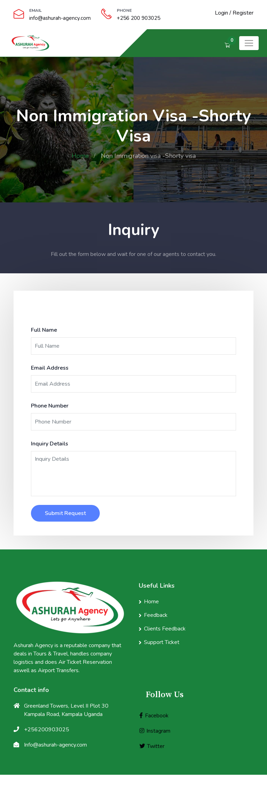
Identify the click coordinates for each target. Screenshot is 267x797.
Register (243, 13)
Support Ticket (161, 642)
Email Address (49, 368)
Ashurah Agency (169, 786)
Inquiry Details (49, 444)
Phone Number (49, 406)
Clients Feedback (165, 629)
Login (221, 13)
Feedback (156, 615)
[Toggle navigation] (249, 43)
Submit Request (65, 513)
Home (80, 156)
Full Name (44, 330)
